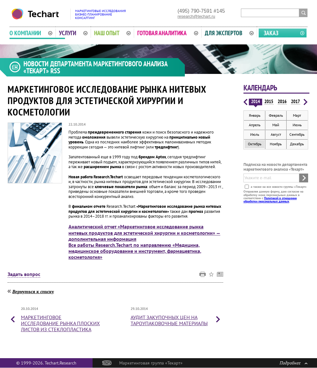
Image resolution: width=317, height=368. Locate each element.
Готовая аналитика (167, 33)
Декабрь (297, 143)
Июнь (297, 124)
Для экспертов (229, 33)
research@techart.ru (196, 16)
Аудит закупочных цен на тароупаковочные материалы (169, 320)
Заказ (271, 33)
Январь (255, 115)
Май (275, 124)
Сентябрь (297, 134)
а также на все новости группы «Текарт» (278, 187)
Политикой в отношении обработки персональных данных (270, 199)
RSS (55, 70)
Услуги (73, 33)
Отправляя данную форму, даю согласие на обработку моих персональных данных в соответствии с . (273, 196)
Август (276, 134)
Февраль (276, 115)
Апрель (255, 124)
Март (297, 115)
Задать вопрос (24, 274)
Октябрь (255, 143)
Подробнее (293, 363)
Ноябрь (276, 143)
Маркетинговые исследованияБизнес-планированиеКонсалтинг (100, 14)
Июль (254, 134)
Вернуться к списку (33, 291)
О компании (31, 33)
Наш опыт (112, 33)
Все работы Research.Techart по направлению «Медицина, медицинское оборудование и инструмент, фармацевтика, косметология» (134, 251)
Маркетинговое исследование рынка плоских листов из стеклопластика (60, 323)
